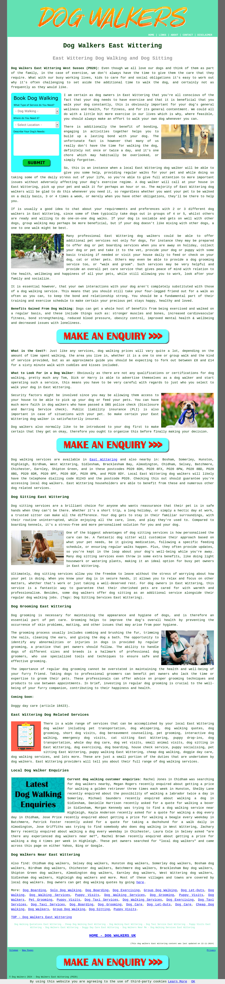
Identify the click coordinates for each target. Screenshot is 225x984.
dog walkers (148, 236)
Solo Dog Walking (65, 890)
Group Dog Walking (160, 890)
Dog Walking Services (50, 895)
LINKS (162, 35)
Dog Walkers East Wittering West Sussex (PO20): (55, 68)
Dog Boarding (34, 890)
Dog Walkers (38, 909)
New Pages (27, 950)
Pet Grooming (40, 900)
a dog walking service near (188, 808)
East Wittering (103, 459)
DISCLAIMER (204, 35)
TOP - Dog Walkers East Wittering (41, 917)
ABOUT (174, 35)
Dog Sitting (99, 909)
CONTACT (188, 35)
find (24, 863)
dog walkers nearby (92, 784)
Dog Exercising (126, 890)
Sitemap (13, 950)
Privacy (211, 950)
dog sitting (197, 742)
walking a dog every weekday (95, 831)
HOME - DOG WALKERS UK (112, 935)
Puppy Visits (87, 895)
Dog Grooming (162, 895)
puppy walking (101, 752)
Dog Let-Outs (192, 890)
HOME (151, 35)
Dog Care (134, 904)
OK (193, 981)
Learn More (177, 981)
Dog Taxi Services (101, 900)
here (140, 882)
